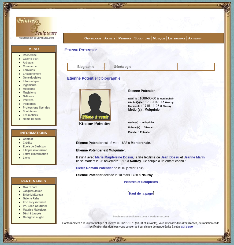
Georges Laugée (33, 217)
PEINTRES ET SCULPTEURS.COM (36, 38)
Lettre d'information (35, 154)
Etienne (148, 127)
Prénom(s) (134, 127)
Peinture (124, 38)
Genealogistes (32, 77)
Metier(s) (133, 122)
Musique (159, 38)
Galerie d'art (30, 58)
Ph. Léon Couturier (35, 206)
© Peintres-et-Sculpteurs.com (130, 216)
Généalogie (122, 67)
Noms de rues (31, 118)
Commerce (30, 66)
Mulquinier (148, 122)
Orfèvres (28, 96)
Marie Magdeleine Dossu (114, 157)
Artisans (28, 62)
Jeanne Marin (194, 157)
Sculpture (142, 38)
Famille (132, 132)
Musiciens (29, 92)
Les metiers (30, 115)
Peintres (28, 100)
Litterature (176, 38)
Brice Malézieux (33, 194)
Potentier (145, 132)
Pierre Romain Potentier (94, 168)
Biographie (85, 67)
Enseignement (32, 73)
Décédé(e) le (135, 102)
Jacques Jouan (32, 191)
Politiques (29, 103)
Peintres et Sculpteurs (141, 182)
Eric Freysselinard (34, 202)
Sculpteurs (30, 111)
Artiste (109, 38)
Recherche (29, 55)
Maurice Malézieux (34, 209)
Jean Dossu (170, 157)
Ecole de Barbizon (34, 146)
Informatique (31, 81)
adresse (187, 226)
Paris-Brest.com (159, 216)
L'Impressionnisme (35, 150)
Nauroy (169, 102)
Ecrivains (29, 70)
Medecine (29, 88)
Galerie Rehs (31, 198)
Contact (28, 139)
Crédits (27, 142)
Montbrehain (167, 98)
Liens (26, 157)
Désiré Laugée (32, 213)
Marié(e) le (134, 106)
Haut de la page (141, 193)
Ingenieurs (29, 85)
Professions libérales (36, 107)
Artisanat (195, 38)
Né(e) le (132, 98)
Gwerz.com (30, 187)
